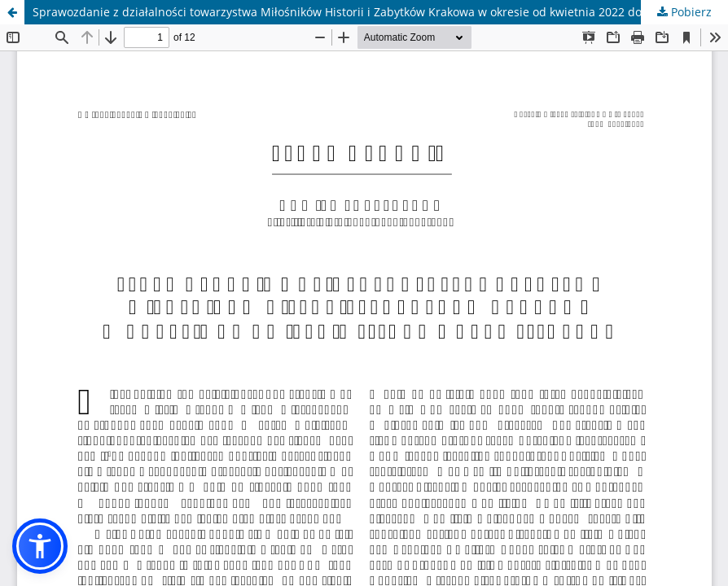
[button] (40, 546)
